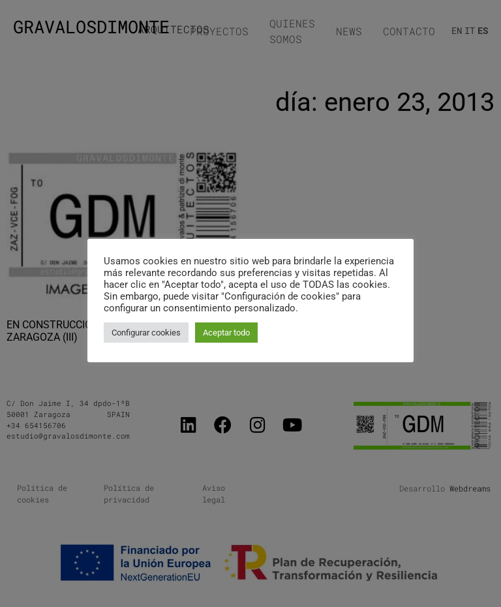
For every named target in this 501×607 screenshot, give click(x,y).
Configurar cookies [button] (146, 332)
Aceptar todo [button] (226, 332)
